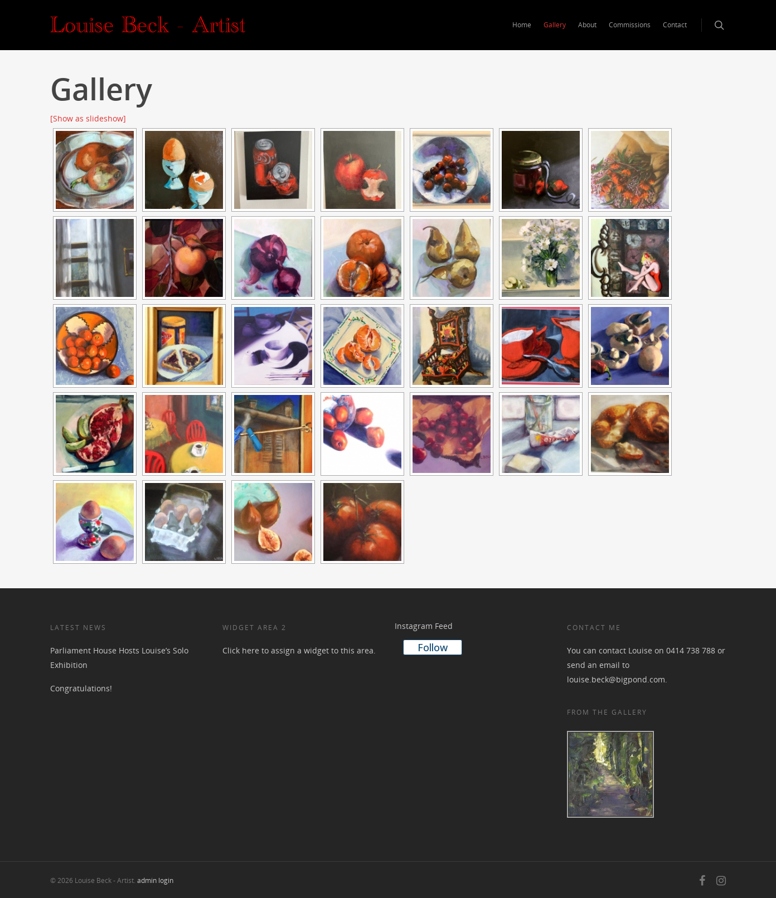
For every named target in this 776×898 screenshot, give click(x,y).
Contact (675, 25)
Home (521, 25)
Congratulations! (81, 688)
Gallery (555, 25)
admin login (155, 880)
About (587, 25)
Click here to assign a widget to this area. (299, 650)
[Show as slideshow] (88, 118)
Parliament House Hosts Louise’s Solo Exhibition (119, 657)
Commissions (630, 25)
